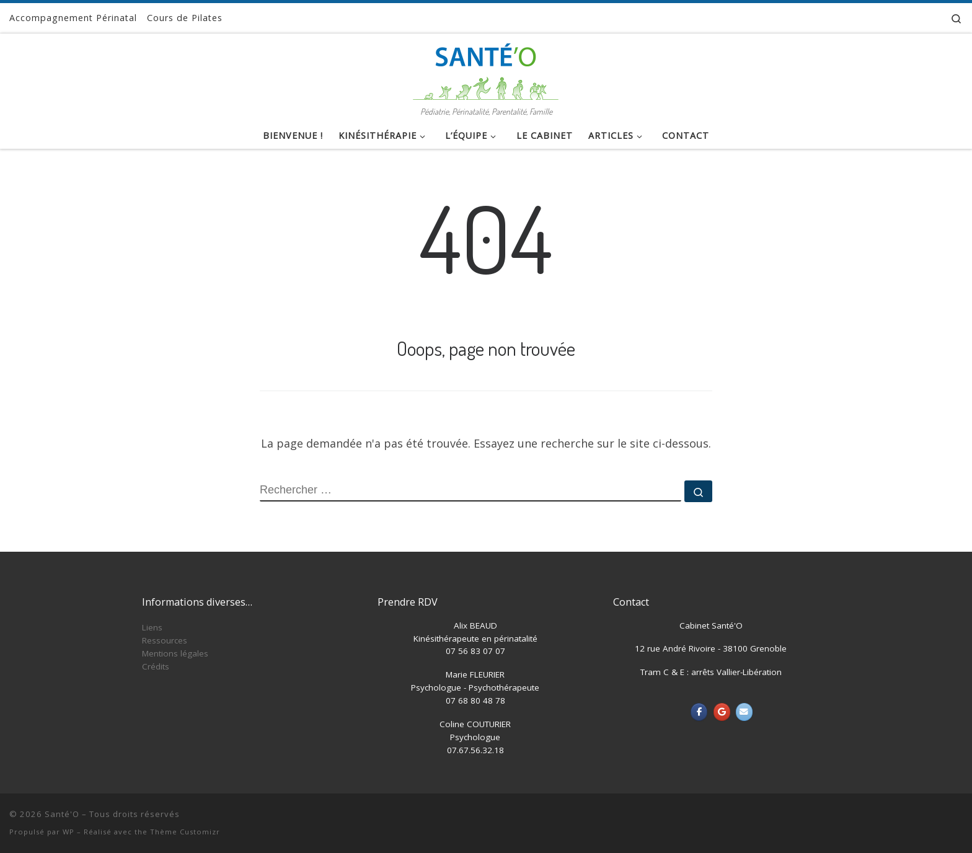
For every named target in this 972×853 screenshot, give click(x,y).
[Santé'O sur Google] (722, 712)
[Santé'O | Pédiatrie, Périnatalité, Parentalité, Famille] (486, 68)
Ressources (164, 640)
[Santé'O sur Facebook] (699, 712)
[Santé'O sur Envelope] (744, 712)
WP (68, 831)
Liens (152, 627)
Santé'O (62, 814)
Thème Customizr (185, 831)
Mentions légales (175, 653)
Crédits (155, 666)
